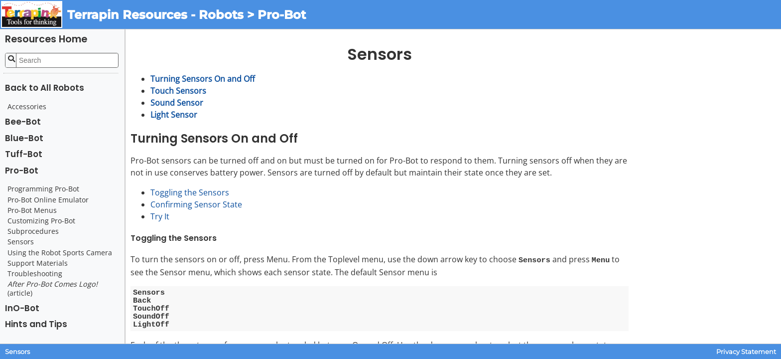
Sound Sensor (176, 102)
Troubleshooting (34, 273)
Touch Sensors (178, 90)
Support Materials (37, 263)
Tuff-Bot (23, 154)
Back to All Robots (44, 88)
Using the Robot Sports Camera (59, 252)
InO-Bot (22, 308)
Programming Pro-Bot (43, 188)
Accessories (26, 106)
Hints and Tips (36, 324)
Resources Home (46, 39)
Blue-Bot (24, 138)
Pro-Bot (21, 171)
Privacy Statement (746, 352)
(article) (52, 288)
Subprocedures (33, 231)
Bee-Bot (23, 122)
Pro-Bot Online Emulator (48, 199)
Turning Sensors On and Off (202, 78)
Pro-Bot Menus (32, 210)
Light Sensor (173, 114)
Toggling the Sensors (189, 192)
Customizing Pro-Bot (41, 220)
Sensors (20, 241)
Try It (159, 216)
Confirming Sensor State (196, 204)
